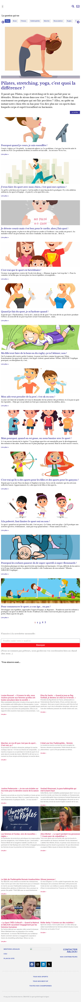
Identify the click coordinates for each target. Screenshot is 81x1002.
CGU (5, 954)
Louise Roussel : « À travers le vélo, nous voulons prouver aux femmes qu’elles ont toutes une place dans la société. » (18, 697)
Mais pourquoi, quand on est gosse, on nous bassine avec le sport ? (36, 438)
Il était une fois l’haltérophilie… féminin (56, 743)
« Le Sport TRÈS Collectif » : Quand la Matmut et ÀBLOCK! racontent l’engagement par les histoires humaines (20, 924)
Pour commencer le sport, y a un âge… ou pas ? (26, 606)
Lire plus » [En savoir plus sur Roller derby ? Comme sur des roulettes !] (43, 932)
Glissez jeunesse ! (47, 879)
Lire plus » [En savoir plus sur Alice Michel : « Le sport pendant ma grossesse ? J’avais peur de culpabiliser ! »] (43, 850)
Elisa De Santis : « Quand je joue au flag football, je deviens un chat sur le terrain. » (58, 696)
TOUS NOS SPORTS (40, 976)
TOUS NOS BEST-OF (40, 981)
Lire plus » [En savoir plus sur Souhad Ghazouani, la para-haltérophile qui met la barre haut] (43, 805)
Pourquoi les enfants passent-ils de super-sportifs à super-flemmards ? (39, 563)
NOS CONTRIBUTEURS (68, 957)
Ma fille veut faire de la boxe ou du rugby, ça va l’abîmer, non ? (34, 353)
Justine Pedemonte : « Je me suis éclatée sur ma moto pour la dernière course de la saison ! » (20, 790)
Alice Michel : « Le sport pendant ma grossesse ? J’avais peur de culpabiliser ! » (60, 835)
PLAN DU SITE (9, 958)
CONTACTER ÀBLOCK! (70, 950)
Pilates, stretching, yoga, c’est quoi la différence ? (38, 85)
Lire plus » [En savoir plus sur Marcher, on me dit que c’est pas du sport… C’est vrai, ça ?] (4, 760)
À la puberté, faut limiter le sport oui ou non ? (25, 521)
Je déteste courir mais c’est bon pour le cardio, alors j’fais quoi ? (34, 228)
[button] (3, 6)
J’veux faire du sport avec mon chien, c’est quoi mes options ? (34, 187)
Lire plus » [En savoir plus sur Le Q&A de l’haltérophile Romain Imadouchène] (4, 894)
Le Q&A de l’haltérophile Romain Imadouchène (20, 879)
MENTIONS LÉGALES (12, 949)
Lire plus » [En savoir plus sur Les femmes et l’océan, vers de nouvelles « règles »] (4, 850)
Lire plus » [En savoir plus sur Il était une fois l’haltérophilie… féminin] (43, 753)
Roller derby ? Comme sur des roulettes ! (57, 922)
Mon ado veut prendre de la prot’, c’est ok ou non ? (28, 396)
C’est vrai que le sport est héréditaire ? (21, 270)
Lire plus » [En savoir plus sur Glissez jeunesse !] (43, 891)
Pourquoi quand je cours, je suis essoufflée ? (24, 145)
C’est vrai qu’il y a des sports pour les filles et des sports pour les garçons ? (40, 480)
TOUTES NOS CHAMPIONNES (40, 986)
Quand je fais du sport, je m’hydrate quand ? (24, 311)
